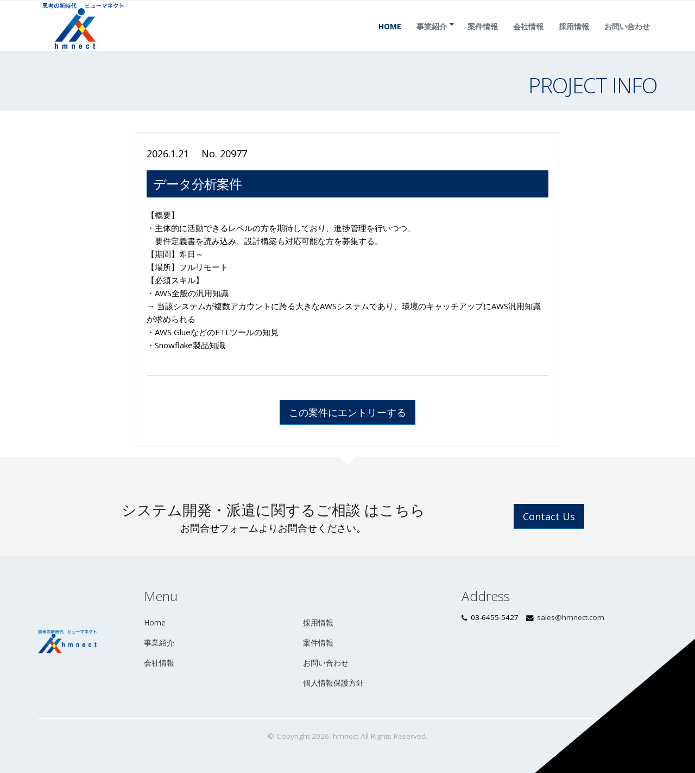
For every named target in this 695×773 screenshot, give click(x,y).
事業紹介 (431, 39)
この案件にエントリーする (347, 412)
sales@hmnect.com (570, 617)
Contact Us (549, 516)
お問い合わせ (627, 39)
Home (389, 39)
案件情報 (482, 39)
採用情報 (574, 39)
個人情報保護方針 (333, 683)
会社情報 (528, 39)
